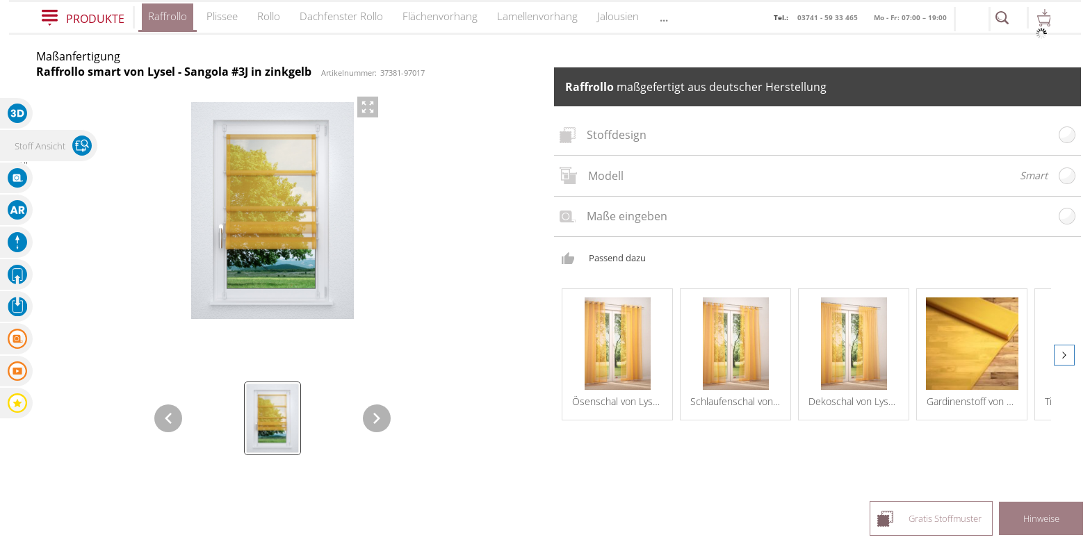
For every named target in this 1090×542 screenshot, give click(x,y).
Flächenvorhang (440, 16)
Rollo (268, 16)
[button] (16, 113)
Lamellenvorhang (537, 16)
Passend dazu (617, 248)
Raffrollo (167, 20)
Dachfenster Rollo (341, 16)
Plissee (222, 16)
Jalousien (618, 16)
